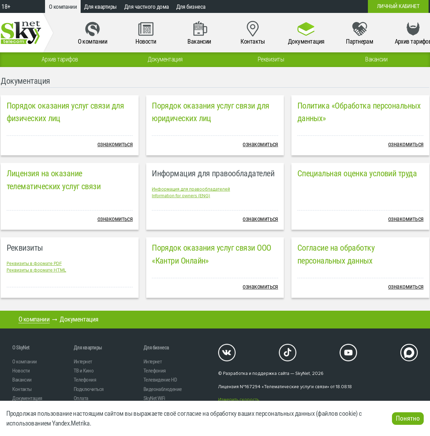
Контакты (22, 389)
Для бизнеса (191, 6)
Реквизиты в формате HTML (36, 270)
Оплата (81, 398)
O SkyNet (20, 348)
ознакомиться (115, 144)
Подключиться (88, 389)
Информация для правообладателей (213, 173)
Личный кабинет (398, 6)
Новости (21, 371)
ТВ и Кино (84, 371)
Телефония (85, 380)
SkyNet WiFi (154, 398)
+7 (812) (314, 6)
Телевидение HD (160, 380)
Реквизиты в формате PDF (34, 263)
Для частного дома (146, 6)
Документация (27, 398)
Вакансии (22, 380)
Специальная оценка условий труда (357, 173)
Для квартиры (100, 6)
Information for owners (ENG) (181, 196)
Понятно (408, 418)
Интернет (83, 362)
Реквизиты (25, 248)
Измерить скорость (238, 399)
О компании (63, 6)
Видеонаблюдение (162, 389)
